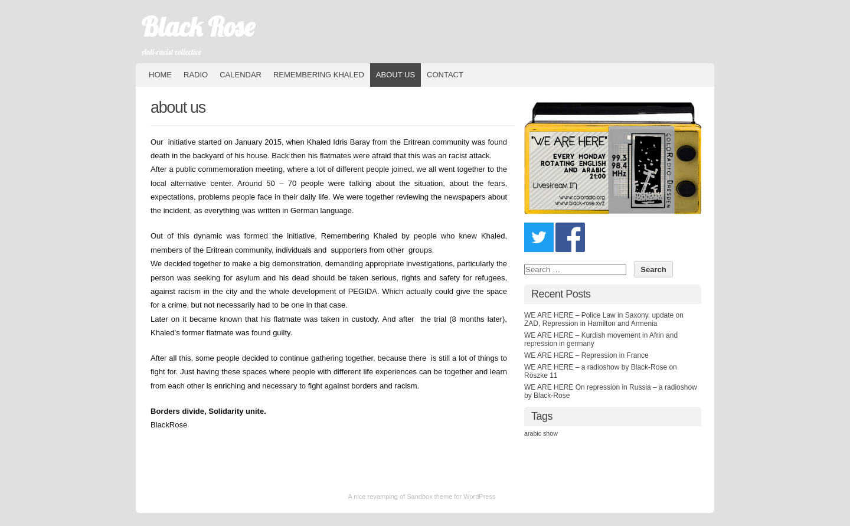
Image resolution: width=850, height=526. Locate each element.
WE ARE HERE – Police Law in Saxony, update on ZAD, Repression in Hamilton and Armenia (604, 319)
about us (395, 74)
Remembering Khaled (318, 74)
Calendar (240, 74)
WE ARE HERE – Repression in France (586, 355)
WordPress (479, 496)
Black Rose (198, 26)
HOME (160, 74)
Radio (196, 74)
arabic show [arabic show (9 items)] (541, 433)
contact (445, 74)
